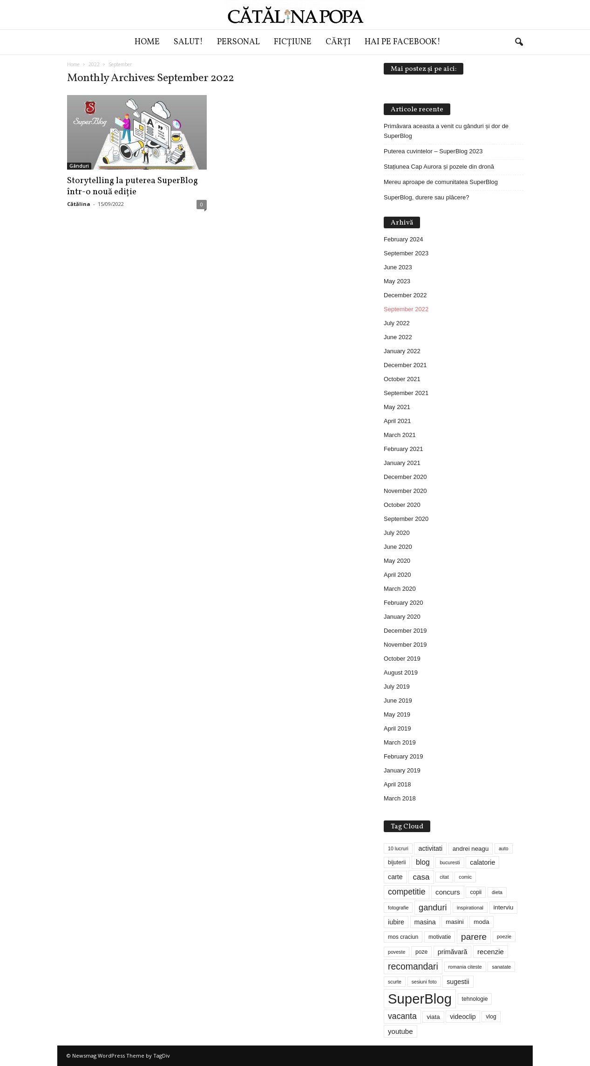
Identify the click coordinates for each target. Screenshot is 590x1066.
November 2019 (405, 644)
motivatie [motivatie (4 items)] (439, 937)
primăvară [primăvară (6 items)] (453, 952)
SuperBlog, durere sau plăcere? (426, 197)
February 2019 (403, 756)
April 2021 (397, 420)
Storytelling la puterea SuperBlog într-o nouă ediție (132, 186)
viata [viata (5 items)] (433, 1016)
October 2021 (402, 379)
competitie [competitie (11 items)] (406, 891)
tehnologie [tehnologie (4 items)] (475, 999)
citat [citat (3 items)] (444, 877)
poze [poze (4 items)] (421, 952)
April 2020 (397, 574)
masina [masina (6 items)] (425, 922)
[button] (519, 42)
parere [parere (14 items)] (474, 937)
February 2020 (403, 602)
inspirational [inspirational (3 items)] (470, 907)
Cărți (338, 42)
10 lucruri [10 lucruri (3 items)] (398, 848)
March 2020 (400, 588)
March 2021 (400, 434)
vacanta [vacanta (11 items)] (402, 1016)
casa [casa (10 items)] (421, 877)
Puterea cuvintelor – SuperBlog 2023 (433, 151)
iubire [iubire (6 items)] (396, 922)
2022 (94, 64)
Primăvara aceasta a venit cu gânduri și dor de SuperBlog (446, 131)
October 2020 (402, 504)
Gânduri (79, 166)
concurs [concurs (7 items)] (447, 892)
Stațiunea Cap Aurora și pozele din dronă (439, 166)
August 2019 (401, 672)
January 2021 (402, 462)
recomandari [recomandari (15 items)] (413, 966)
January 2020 (402, 616)
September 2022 (406, 309)
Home (147, 42)
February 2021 (403, 448)
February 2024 (403, 239)
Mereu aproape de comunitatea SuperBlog (441, 181)
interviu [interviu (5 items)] (504, 907)
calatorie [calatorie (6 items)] (482, 862)
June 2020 (398, 546)
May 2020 (397, 560)
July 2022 (397, 323)
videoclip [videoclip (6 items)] (463, 1016)
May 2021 (397, 406)
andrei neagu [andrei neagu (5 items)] (471, 848)
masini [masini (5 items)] (454, 921)
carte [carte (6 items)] (395, 877)
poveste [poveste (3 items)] (396, 952)
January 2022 (402, 351)
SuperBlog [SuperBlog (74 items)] (420, 998)
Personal (238, 42)
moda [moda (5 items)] (481, 921)
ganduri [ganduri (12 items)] (433, 907)
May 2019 (397, 714)
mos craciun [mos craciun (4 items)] (403, 937)
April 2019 (397, 728)
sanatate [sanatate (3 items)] (501, 967)
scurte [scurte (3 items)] (394, 981)
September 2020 (406, 518)
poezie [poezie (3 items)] (504, 936)
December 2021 (405, 365)
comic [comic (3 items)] (465, 877)
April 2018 (397, 784)
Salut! (188, 42)
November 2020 (405, 490)
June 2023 (398, 267)
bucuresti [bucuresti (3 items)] (450, 862)
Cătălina (78, 203)
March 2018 (400, 798)
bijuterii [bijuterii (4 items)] (397, 862)
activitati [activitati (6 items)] (430, 848)
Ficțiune (293, 42)
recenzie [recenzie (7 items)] (490, 952)
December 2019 (405, 630)
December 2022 (405, 295)
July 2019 (397, 686)
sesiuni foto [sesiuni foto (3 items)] (424, 981)
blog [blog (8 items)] (423, 862)
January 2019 (402, 770)
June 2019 (398, 700)
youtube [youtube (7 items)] (400, 1031)
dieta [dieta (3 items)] (497, 892)
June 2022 (398, 337)
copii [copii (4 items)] (475, 892)
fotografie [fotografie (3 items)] (398, 907)
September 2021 (406, 393)
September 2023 (406, 253)
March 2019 (400, 742)
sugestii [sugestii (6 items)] (458, 981)
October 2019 (402, 658)
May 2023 (397, 281)
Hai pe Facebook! (403, 42)
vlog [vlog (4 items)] (491, 1016)
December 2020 (405, 476)
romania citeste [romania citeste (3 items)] (465, 967)
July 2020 (397, 532)
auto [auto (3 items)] (504, 848)
